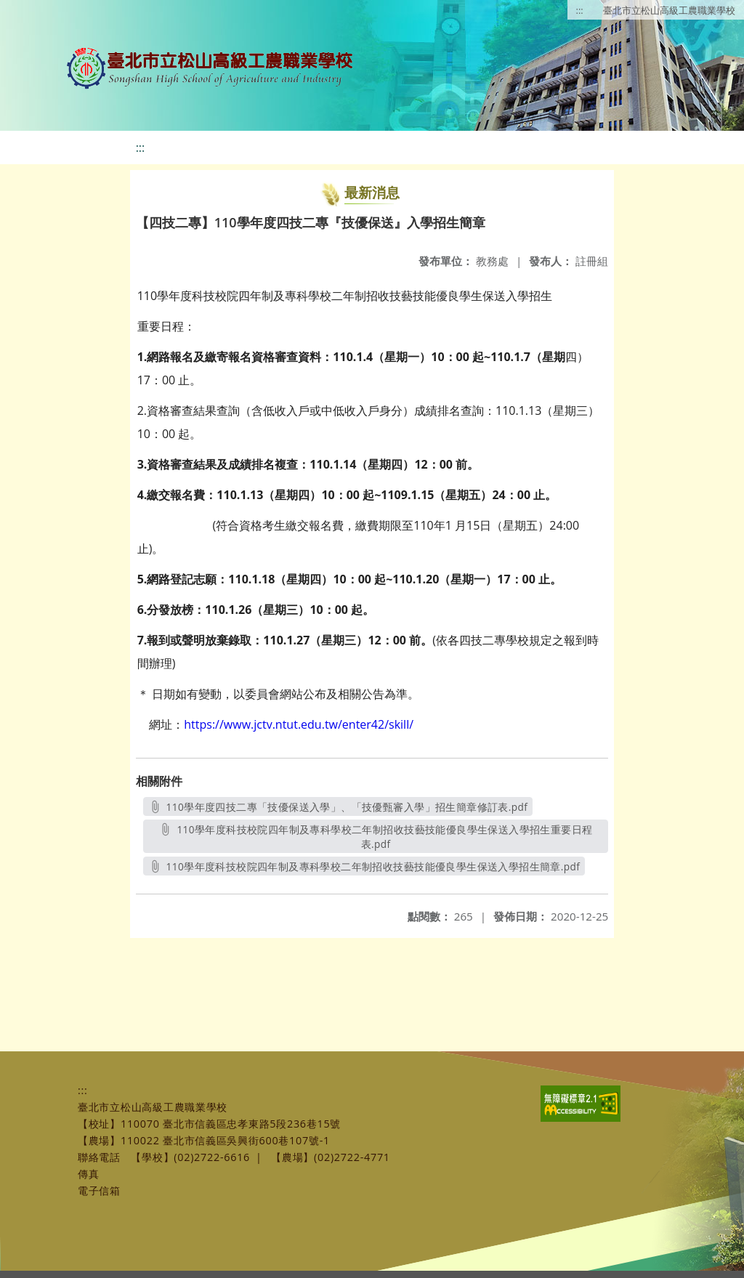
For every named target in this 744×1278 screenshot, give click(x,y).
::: (579, 10)
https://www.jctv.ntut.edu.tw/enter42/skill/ (298, 724)
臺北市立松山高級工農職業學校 (669, 10)
